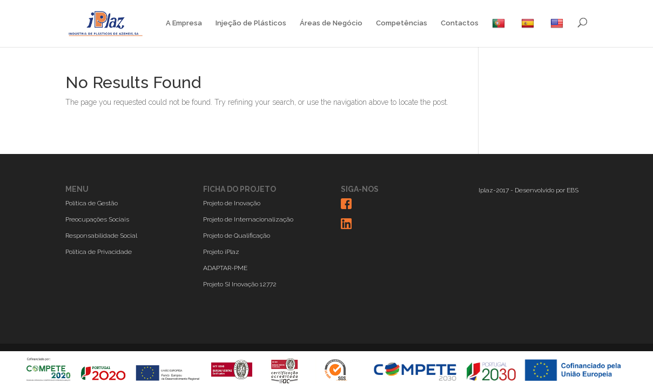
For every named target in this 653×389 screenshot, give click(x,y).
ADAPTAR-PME (225, 268)
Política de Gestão (91, 203)
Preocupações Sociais (97, 219)
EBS (572, 190)
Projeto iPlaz (221, 252)
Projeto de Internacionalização (248, 219)
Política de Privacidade (98, 252)
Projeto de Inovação (231, 203)
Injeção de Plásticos (251, 23)
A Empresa (184, 23)
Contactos (460, 23)
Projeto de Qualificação (236, 235)
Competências (401, 23)
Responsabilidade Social (101, 235)
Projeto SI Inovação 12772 (240, 284)
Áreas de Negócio (331, 23)
